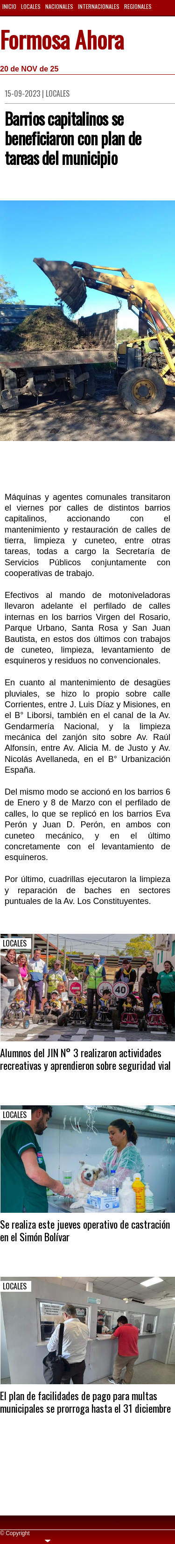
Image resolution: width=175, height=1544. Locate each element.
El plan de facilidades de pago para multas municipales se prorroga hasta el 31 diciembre (85, 1401)
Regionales (138, 6)
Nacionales (59, 6)
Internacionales (98, 6)
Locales (31, 6)
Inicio (9, 6)
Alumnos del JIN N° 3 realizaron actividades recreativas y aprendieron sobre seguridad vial (85, 1058)
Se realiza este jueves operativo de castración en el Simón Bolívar (85, 1230)
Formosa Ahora (62, 41)
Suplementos (19, 20)
